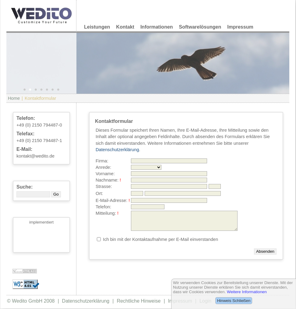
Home (14, 98)
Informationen (156, 27)
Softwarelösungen (200, 27)
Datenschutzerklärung (117, 149)
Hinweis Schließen (234, 300)
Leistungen (97, 27)
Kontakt (125, 27)
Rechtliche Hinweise (138, 301)
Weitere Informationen (247, 292)
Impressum (240, 27)
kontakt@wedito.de (35, 156)
